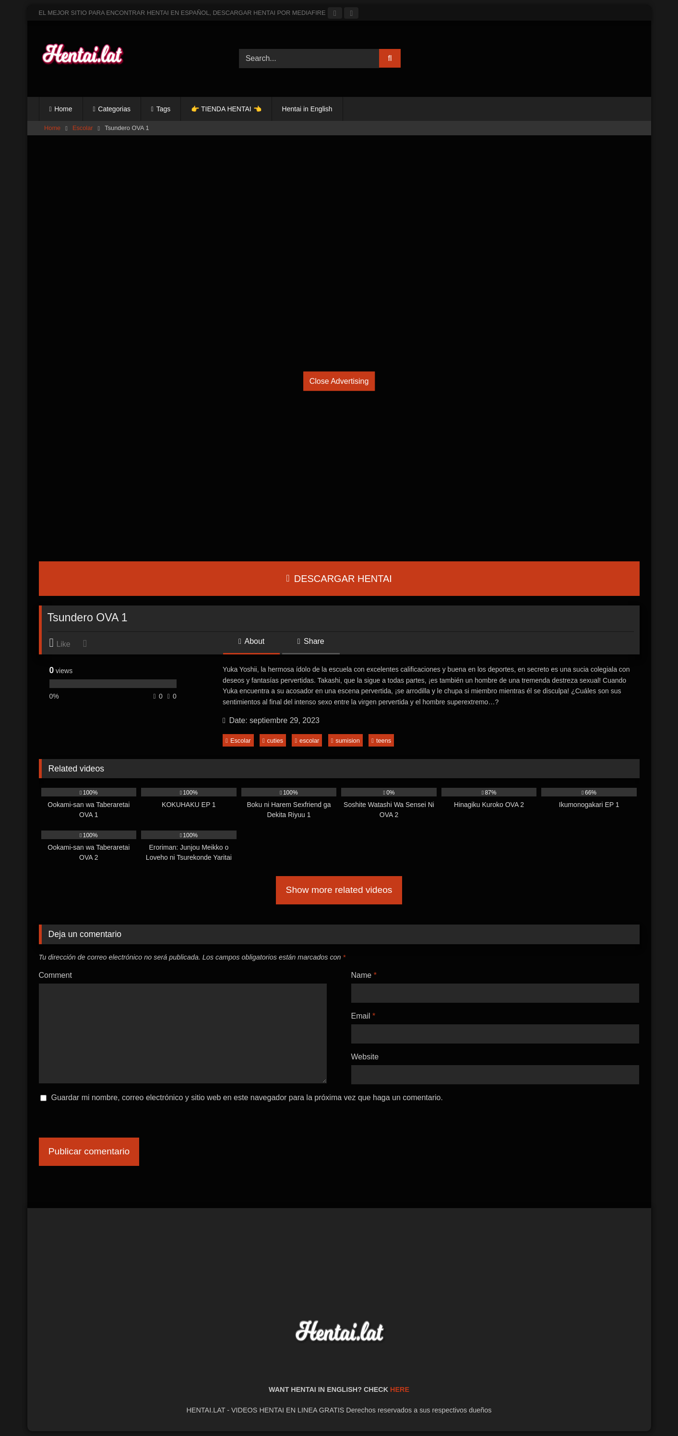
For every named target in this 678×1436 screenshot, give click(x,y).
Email (363, 1016)
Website (365, 1057)
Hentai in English (307, 109)
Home (63, 109)
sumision (345, 740)
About (251, 641)
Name (364, 975)
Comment (55, 975)
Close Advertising (339, 381)
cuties (272, 740)
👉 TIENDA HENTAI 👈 (226, 109)
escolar (307, 740)
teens (381, 740)
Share (310, 641)
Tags (163, 109)
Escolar (82, 127)
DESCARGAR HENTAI (339, 578)
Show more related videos (339, 890)
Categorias (114, 109)
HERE (399, 1389)
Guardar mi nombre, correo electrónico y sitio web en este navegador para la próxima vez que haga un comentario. (247, 1097)
